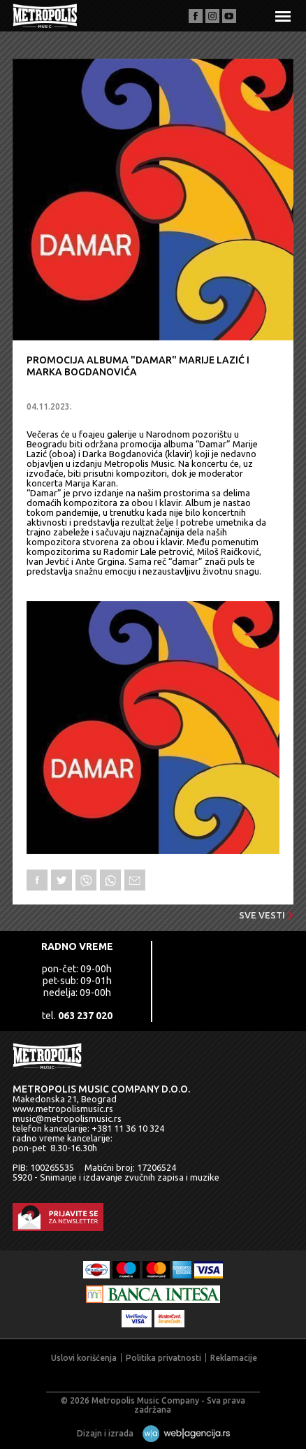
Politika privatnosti (163, 1357)
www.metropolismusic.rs (63, 1108)
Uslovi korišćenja (84, 1357)
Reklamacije (233, 1357)
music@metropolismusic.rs (67, 1118)
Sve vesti (266, 915)
